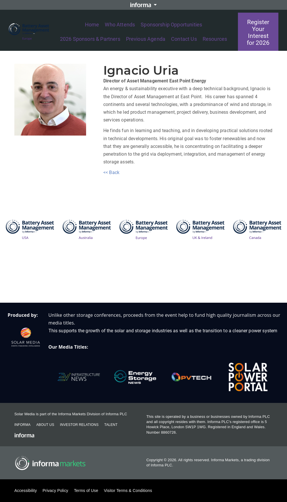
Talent (110, 425)
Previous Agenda (145, 39)
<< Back (111, 172)
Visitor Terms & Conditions (128, 490)
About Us (45, 425)
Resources (215, 39)
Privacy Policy (55, 490)
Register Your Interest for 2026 (258, 32)
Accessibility (25, 490)
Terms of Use (86, 490)
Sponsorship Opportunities (171, 25)
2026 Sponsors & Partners (90, 39)
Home (92, 25)
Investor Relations (79, 425)
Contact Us (184, 39)
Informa (22, 425)
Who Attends (120, 25)
